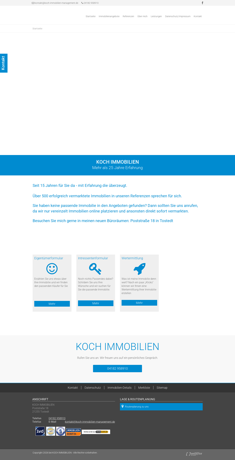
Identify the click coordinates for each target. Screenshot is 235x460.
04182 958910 (90, 3)
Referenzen (128, 16)
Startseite (90, 16)
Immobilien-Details (120, 387)
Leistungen (156, 16)
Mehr (52, 303)
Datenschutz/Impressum (177, 16)
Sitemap (162, 387)
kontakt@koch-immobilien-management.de (56, 3)
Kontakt (198, 16)
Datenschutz (93, 387)
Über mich (142, 16)
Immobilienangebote (109, 16)
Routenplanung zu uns (135, 406)
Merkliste (144, 387)
